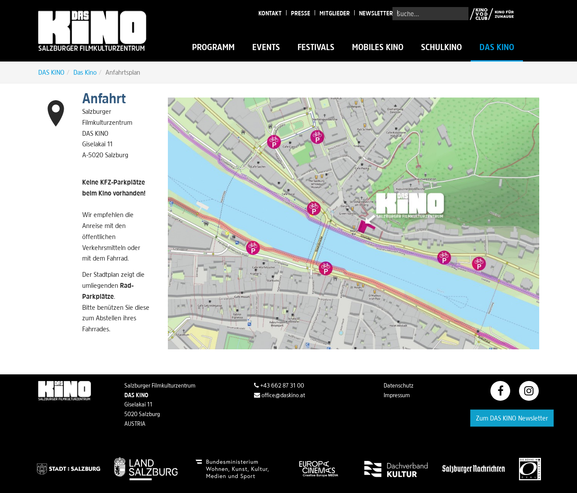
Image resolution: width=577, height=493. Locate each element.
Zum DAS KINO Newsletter (512, 417)
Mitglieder (334, 13)
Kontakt (270, 13)
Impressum (397, 395)
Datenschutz (399, 385)
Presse (300, 13)
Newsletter (376, 13)
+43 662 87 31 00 (279, 385)
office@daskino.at (279, 395)
